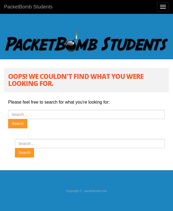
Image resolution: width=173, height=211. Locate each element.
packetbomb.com (95, 191)
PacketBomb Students (28, 7)
